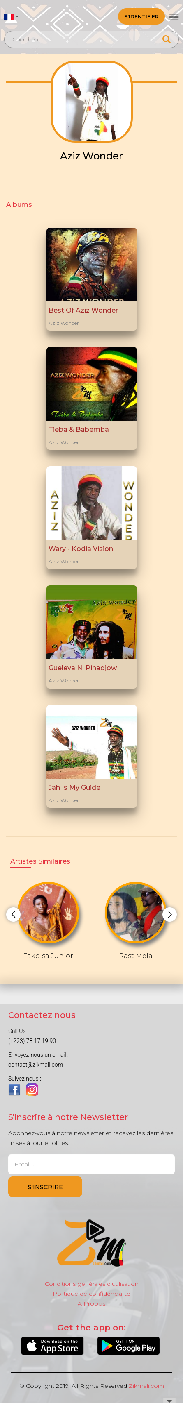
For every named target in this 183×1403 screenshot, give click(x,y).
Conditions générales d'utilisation (92, 1283)
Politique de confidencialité (91, 1293)
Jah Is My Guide (74, 787)
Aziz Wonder (64, 323)
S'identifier (141, 17)
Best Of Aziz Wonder (83, 310)
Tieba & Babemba (79, 429)
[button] (11, 16)
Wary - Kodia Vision (81, 549)
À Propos (91, 1303)
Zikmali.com (146, 1385)
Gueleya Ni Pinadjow (83, 668)
